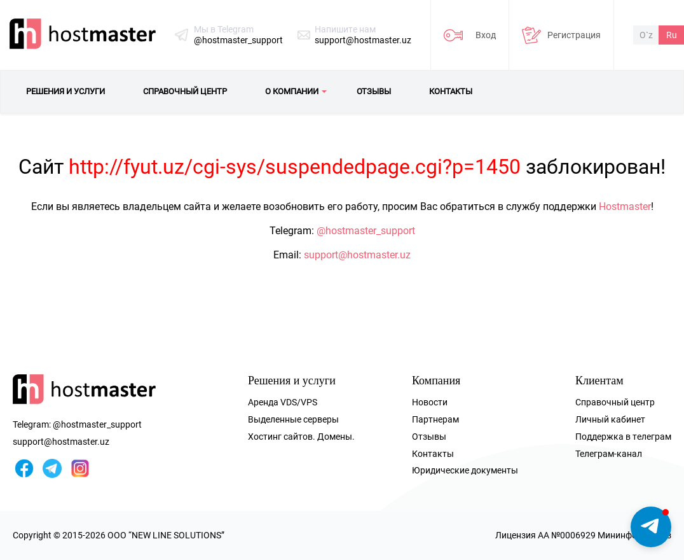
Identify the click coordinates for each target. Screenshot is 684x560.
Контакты (433, 454)
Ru (671, 35)
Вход (485, 35)
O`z (646, 35)
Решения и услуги (292, 380)
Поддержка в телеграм (623, 436)
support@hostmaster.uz (363, 40)
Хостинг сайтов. (281, 436)
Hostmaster (625, 206)
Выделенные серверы (293, 419)
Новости (430, 402)
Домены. (336, 436)
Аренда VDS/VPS (282, 402)
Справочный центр (615, 402)
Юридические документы (465, 470)
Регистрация (574, 35)
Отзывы (429, 436)
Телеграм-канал (608, 454)
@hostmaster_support (238, 40)
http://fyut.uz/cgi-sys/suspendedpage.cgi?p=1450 (295, 167)
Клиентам (599, 380)
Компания (436, 380)
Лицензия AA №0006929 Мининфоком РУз (583, 535)
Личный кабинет (610, 419)
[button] (651, 527)
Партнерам (435, 419)
